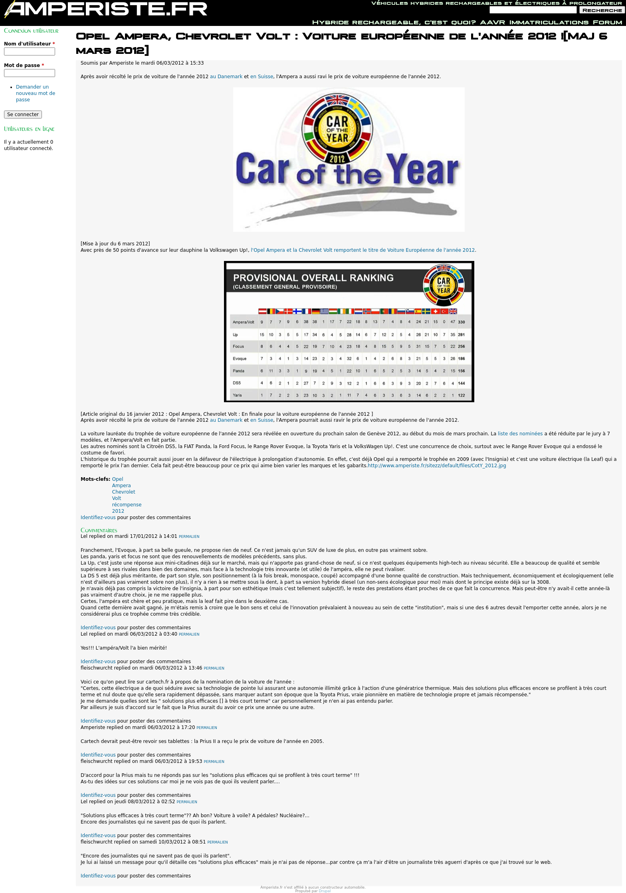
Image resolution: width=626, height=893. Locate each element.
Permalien (189, 537)
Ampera (121, 485)
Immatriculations (549, 21)
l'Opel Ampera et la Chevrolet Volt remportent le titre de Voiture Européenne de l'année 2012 (363, 250)
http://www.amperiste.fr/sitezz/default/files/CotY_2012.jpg (437, 465)
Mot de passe (24, 65)
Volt (116, 498)
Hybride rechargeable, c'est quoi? (394, 21)
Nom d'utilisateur (29, 44)
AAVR (492, 21)
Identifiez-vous (98, 517)
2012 (118, 511)
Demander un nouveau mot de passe (35, 93)
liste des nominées (520, 434)
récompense (127, 505)
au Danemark (226, 76)
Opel (117, 479)
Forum (607, 21)
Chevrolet (123, 492)
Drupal (325, 891)
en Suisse (261, 76)
